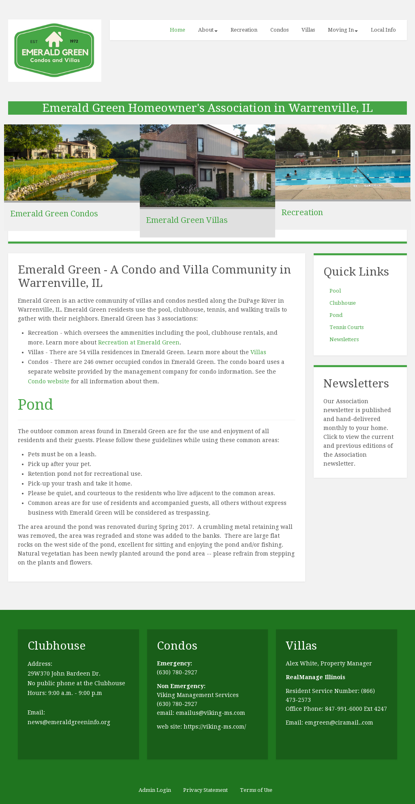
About (208, 30)
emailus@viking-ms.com (210, 713)
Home (177, 30)
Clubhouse (342, 303)
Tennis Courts (346, 327)
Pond (35, 404)
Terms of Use (256, 790)
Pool (335, 291)
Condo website (48, 381)
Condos (279, 30)
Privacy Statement (205, 790)
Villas (308, 30)
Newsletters (344, 339)
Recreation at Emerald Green (139, 342)
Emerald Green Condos (54, 213)
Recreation (244, 30)
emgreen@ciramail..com (339, 722)
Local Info (383, 30)
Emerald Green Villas (187, 220)
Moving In (343, 30)
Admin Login (155, 790)
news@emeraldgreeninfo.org (69, 722)
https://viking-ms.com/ (215, 726)
